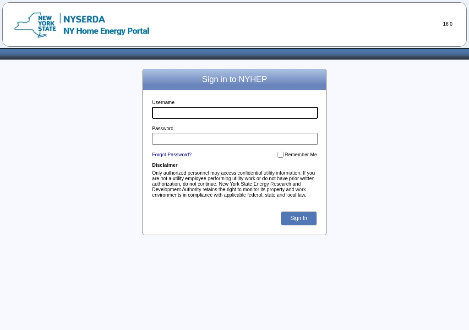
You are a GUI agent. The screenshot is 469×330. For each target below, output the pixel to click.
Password (163, 128)
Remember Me (301, 154)
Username (163, 102)
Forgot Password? (171, 154)
